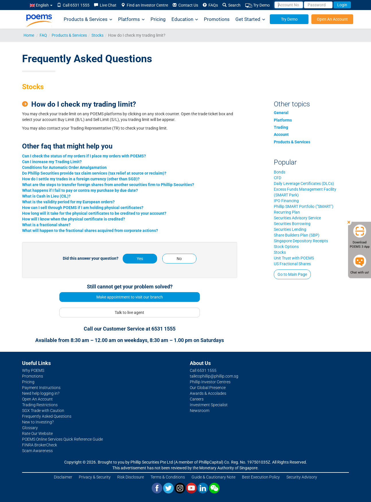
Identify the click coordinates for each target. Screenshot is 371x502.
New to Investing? (38, 422)
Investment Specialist (209, 405)
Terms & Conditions (168, 477)
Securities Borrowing (292, 223)
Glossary (30, 427)
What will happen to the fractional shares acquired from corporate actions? (90, 230)
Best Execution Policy (261, 477)
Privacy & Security (95, 477)
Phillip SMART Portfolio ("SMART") (303, 206)
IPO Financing (286, 200)
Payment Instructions (41, 387)
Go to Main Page (292, 274)
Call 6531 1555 (73, 5)
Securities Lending (290, 229)
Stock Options (286, 246)
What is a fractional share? (46, 224)
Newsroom (199, 410)
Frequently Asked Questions (46, 416)
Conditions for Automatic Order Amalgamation (64, 167)
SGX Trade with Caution (43, 410)
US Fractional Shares (292, 263)
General (281, 112)
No (179, 258)
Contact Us (185, 5)
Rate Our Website (37, 433)
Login (342, 5)
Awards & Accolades (208, 393)
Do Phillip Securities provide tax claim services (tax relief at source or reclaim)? (94, 173)
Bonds (279, 172)
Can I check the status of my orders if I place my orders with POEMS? (84, 156)
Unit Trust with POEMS (294, 258)
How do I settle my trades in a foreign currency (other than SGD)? (81, 179)
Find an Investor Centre (144, 5)
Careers (197, 399)
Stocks (97, 35)
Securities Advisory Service (297, 218)
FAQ (43, 35)
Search (231, 5)
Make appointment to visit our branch (129, 297)
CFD (277, 177)
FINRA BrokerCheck (39, 445)
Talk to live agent (129, 312)
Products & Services (88, 19)
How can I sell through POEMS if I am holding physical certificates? (82, 207)
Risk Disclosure (130, 477)
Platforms (131, 19)
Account (281, 134)
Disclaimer (63, 477)
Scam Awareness (37, 450)
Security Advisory (301, 477)
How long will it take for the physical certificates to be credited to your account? (94, 213)
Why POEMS (33, 370)
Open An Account (332, 19)
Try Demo (257, 5)
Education (184, 19)
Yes (140, 258)
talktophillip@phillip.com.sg (214, 376)
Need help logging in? (40, 393)
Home (29, 35)
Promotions (217, 19)
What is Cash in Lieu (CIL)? (46, 196)
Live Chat (105, 5)
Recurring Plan (287, 212)
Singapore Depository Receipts (301, 241)
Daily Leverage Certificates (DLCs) (304, 183)
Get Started (250, 19)
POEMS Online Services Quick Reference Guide (62, 439)
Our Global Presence (208, 387)
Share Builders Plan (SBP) (296, 235)
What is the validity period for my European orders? (68, 202)
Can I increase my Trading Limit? (52, 161)
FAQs (210, 5)
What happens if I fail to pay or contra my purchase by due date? (80, 190)
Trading (281, 127)
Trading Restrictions (40, 405)
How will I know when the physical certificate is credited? (73, 219)
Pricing (158, 19)
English (41, 5)
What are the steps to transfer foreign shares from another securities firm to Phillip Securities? (108, 184)
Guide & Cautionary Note (213, 477)
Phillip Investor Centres (210, 382)
